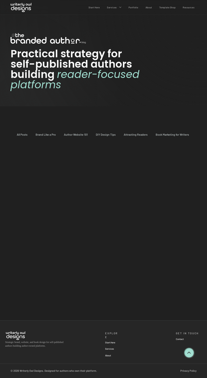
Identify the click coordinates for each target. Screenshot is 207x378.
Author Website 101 (76, 134)
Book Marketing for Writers (172, 134)
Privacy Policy (188, 370)
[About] (114, 355)
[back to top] (189, 353)
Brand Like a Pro (46, 134)
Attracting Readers (136, 134)
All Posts (22, 134)
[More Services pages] (120, 7)
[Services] (114, 348)
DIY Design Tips (106, 134)
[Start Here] (115, 342)
